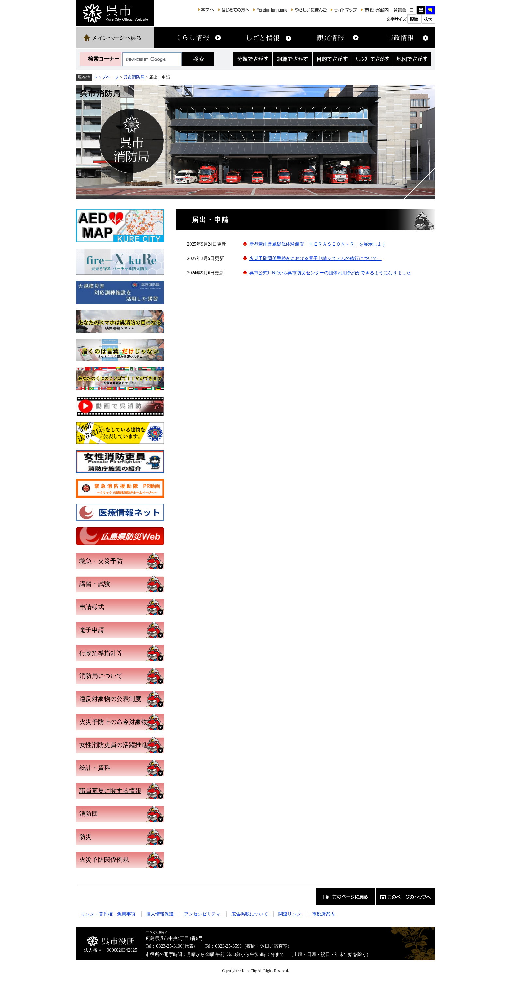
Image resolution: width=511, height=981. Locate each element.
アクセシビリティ (202, 913)
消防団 (88, 813)
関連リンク (289, 913)
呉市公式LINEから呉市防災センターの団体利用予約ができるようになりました (330, 272)
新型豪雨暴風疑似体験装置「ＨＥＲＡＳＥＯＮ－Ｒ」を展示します (317, 244)
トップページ (106, 77)
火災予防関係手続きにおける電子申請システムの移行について (315, 258)
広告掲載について (249, 913)
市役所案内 (323, 913)
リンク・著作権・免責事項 (108, 913)
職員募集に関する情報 (110, 790)
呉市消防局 (134, 77)
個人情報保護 (160, 913)
